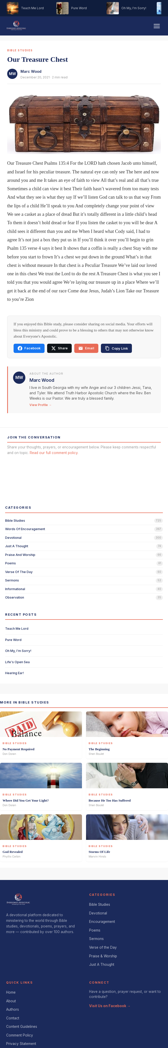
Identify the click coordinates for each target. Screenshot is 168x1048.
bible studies (15, 520)
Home (11, 992)
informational (15, 589)
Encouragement (102, 922)
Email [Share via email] (86, 348)
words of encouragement (25, 529)
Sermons (96, 939)
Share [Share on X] (59, 348)
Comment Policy (19, 1035)
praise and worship (20, 555)
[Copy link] (116, 348)
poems (10, 563)
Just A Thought (101, 964)
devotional (13, 538)
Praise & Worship (103, 956)
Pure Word (13, 640)
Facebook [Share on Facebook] (29, 348)
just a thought (16, 546)
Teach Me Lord (16, 628)
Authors (12, 1009)
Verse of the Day (103, 947)
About (11, 1001)
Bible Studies (99, 904)
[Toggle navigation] (157, 26)
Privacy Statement (21, 1044)
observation (14, 597)
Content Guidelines (21, 1027)
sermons (12, 580)
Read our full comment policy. (54, 453)
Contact (12, 1018)
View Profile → (40, 405)
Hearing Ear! (14, 673)
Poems (94, 930)
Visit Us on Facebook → (110, 1006)
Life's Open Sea (17, 662)
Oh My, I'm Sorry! (18, 651)
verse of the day (19, 572)
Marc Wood (30, 71)
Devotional (98, 913)
